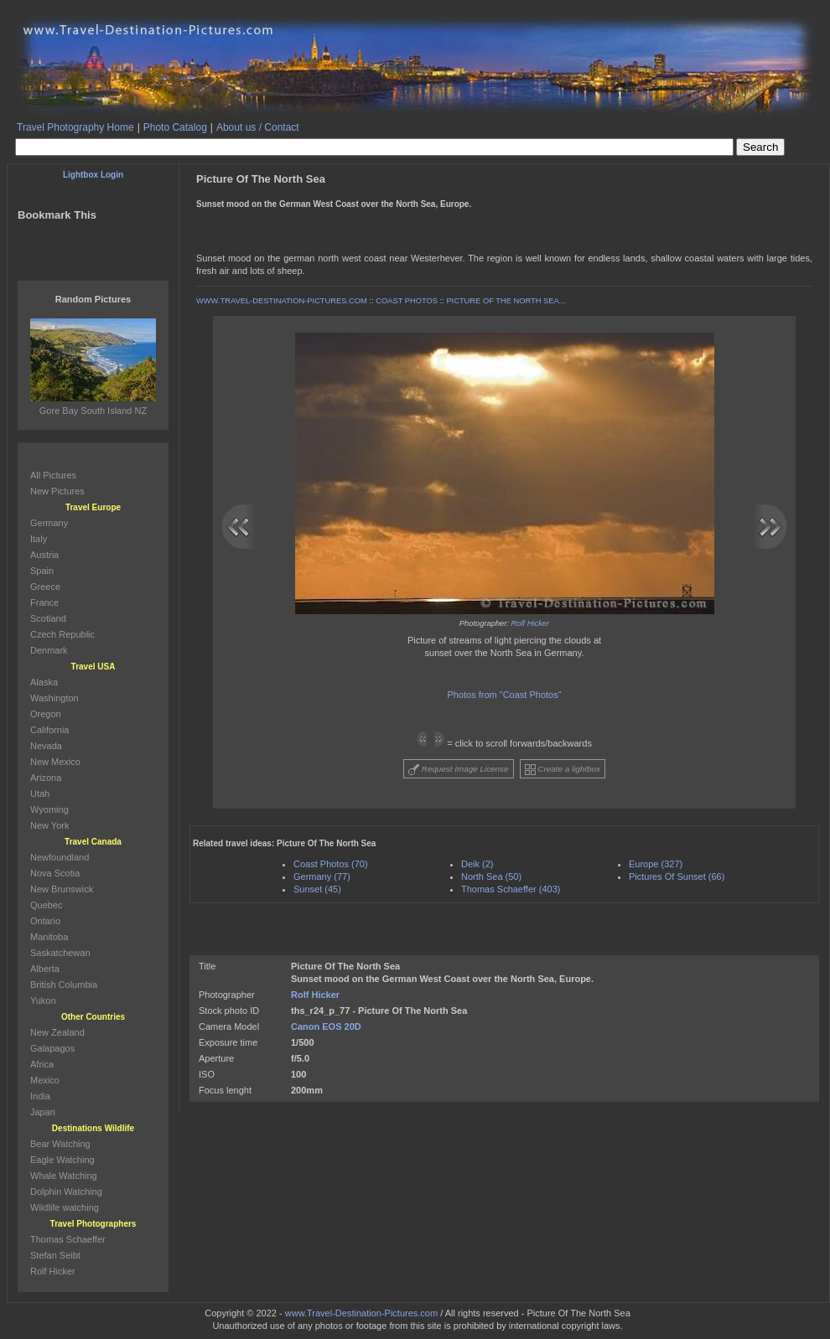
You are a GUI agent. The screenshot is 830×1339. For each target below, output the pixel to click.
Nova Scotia (55, 873)
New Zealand (57, 1032)
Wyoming (49, 809)
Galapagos (52, 1048)
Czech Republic (62, 634)
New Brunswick (61, 889)
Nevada (46, 746)
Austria (44, 555)
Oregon (45, 714)
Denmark (49, 650)
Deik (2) (477, 864)
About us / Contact (257, 127)
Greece (45, 587)
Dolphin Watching (66, 1191)
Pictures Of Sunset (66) (676, 876)
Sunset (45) (317, 889)
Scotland (48, 618)
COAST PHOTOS (407, 301)
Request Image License (458, 769)
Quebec (46, 905)
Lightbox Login (93, 174)
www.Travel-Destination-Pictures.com (361, 1313)
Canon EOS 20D (326, 1026)
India (40, 1096)
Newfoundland (59, 857)
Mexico (45, 1080)
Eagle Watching (62, 1160)
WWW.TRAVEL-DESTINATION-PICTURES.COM (281, 301)
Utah (39, 793)
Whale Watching (63, 1176)
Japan (42, 1112)
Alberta (45, 969)
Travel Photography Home (75, 127)
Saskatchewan (60, 953)
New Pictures (57, 491)
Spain (42, 571)
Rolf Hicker (530, 623)
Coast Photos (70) (330, 864)
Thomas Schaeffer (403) (510, 889)
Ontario (45, 921)
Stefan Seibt (55, 1255)
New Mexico (55, 762)
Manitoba (49, 937)
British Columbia (63, 985)
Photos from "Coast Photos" (504, 695)
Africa (42, 1064)
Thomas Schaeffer (68, 1239)
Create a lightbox (562, 769)
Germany (49, 523)
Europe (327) (655, 864)
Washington (54, 698)
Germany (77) (321, 876)
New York (49, 825)
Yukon (43, 1000)
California (49, 730)
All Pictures (53, 475)
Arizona (45, 778)
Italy (38, 539)
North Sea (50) (491, 876)
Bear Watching (60, 1144)
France (44, 602)
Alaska (44, 682)
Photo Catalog (175, 127)
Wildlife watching (64, 1207)
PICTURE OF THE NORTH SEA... (505, 301)
